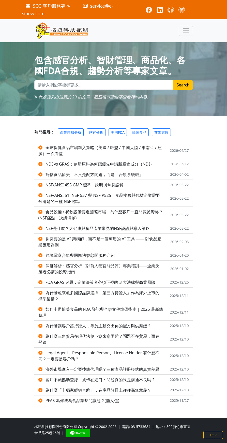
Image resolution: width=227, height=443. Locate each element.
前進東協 (161, 132)
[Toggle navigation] (186, 31)
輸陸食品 (139, 132)
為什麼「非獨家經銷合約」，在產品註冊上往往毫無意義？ (98, 390)
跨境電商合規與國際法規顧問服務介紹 (80, 255)
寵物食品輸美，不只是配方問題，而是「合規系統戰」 (94, 174)
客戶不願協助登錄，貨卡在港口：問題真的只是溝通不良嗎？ (100, 379)
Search (183, 85)
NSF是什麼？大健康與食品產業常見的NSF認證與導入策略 (98, 228)
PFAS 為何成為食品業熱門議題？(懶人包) (82, 400)
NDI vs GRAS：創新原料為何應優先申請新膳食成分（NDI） (100, 164)
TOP (213, 435)
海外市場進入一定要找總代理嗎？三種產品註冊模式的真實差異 (102, 369)
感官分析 (96, 132)
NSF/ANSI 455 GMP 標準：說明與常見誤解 (85, 185)
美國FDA (118, 132)
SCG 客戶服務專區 (48, 6)
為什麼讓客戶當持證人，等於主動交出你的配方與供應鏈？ (98, 326)
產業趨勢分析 (70, 132)
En (170, 10)
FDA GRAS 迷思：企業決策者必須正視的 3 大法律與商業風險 (100, 282)
